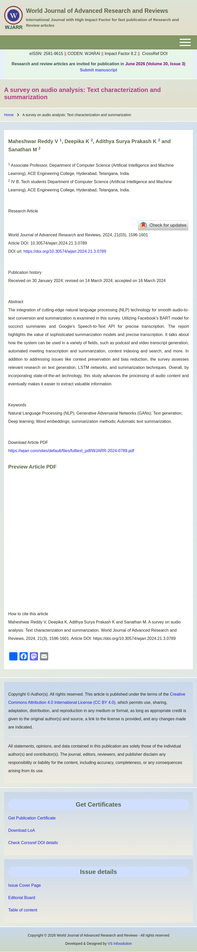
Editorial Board (21, 897)
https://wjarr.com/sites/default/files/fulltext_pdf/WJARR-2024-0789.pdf (71, 451)
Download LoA (21, 830)
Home (9, 115)
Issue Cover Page (24, 885)
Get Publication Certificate (32, 818)
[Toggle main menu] (98, 42)
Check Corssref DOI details (33, 843)
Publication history (25, 272)
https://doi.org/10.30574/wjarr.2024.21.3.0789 (65, 251)
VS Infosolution (120, 943)
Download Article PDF (28, 442)
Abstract (15, 302)
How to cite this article (28, 614)
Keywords (17, 405)
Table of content (22, 910)
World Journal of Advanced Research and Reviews (97, 10)
